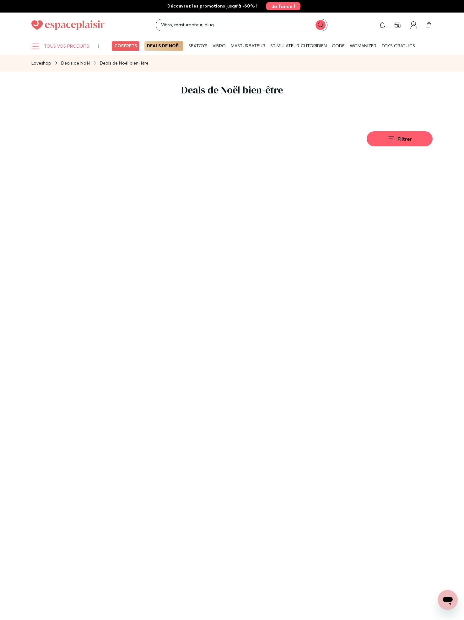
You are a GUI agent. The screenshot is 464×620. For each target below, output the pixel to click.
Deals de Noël (164, 46)
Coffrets (125, 46)
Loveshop (41, 63)
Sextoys (198, 46)
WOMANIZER (363, 46)
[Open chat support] (448, 600)
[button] (382, 25)
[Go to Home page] (68, 25)
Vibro (219, 46)
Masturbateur (248, 46)
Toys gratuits (398, 46)
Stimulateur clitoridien (298, 46)
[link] (281, 6)
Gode (338, 46)
